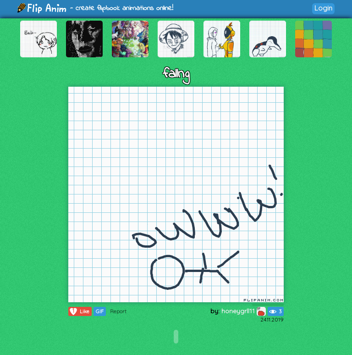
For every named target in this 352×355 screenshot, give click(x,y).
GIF (100, 311)
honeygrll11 (243, 311)
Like (79, 311)
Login (323, 8)
